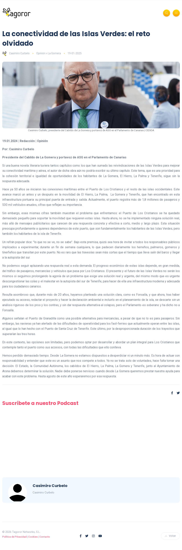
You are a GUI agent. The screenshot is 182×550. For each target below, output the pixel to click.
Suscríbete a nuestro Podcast (40, 403)
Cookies (33, 536)
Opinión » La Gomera (48, 53)
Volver (170, 535)
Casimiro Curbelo (16, 53)
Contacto (44, 536)
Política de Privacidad (14, 536)
